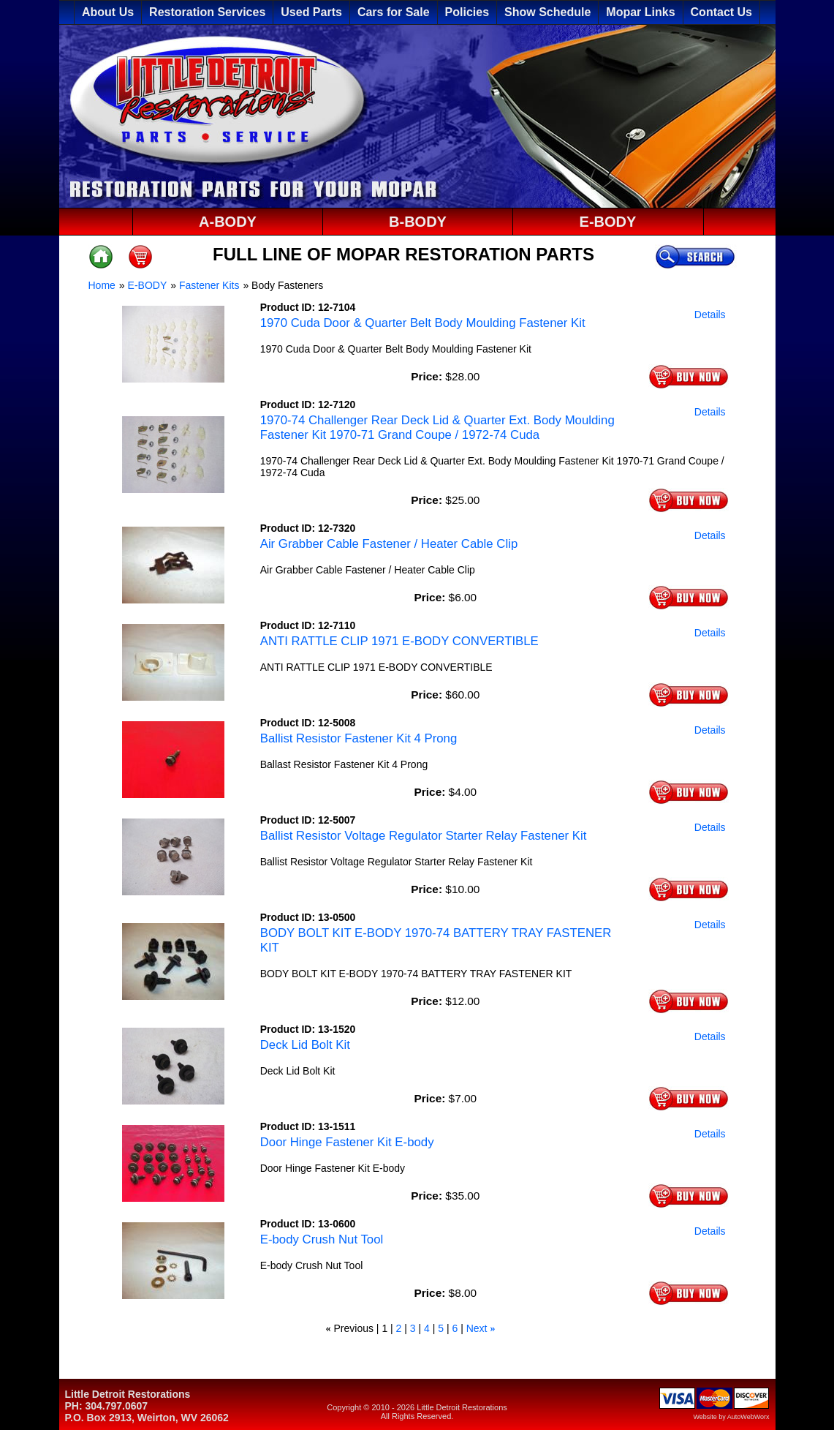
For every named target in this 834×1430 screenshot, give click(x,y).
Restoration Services (207, 12)
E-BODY (608, 222)
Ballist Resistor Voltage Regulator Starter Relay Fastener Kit (423, 836)
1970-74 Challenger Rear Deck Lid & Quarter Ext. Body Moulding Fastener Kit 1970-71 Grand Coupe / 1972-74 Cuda (437, 427)
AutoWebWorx (748, 1416)
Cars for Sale (393, 12)
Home (101, 285)
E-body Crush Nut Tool (322, 1239)
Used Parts (311, 12)
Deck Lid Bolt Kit (305, 1045)
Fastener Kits (209, 285)
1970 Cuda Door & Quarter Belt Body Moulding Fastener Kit (422, 323)
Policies (467, 12)
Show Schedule (547, 12)
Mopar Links (640, 12)
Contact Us (721, 12)
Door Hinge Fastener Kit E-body (347, 1142)
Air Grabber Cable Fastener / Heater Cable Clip (389, 544)
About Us (108, 12)
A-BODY (228, 222)
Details (710, 314)
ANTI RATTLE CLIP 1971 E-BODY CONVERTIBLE (399, 641)
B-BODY (418, 222)
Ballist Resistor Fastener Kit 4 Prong (359, 738)
